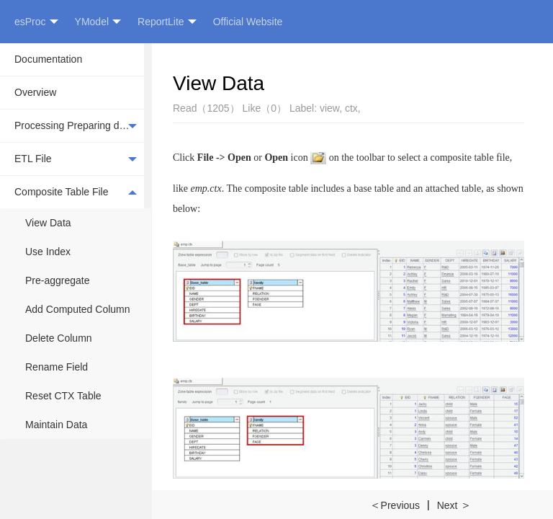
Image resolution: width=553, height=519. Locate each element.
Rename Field (56, 367)
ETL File (75, 159)
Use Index (48, 251)
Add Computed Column (77, 309)
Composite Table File (75, 192)
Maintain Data (56, 424)
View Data (48, 223)
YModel (98, 22)
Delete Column (58, 338)
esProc (36, 22)
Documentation (48, 59)
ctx (351, 108)
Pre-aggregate (57, 280)
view (329, 108)
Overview (35, 92)
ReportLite (167, 22)
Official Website (248, 21)
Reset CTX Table (63, 396)
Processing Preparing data (75, 126)
